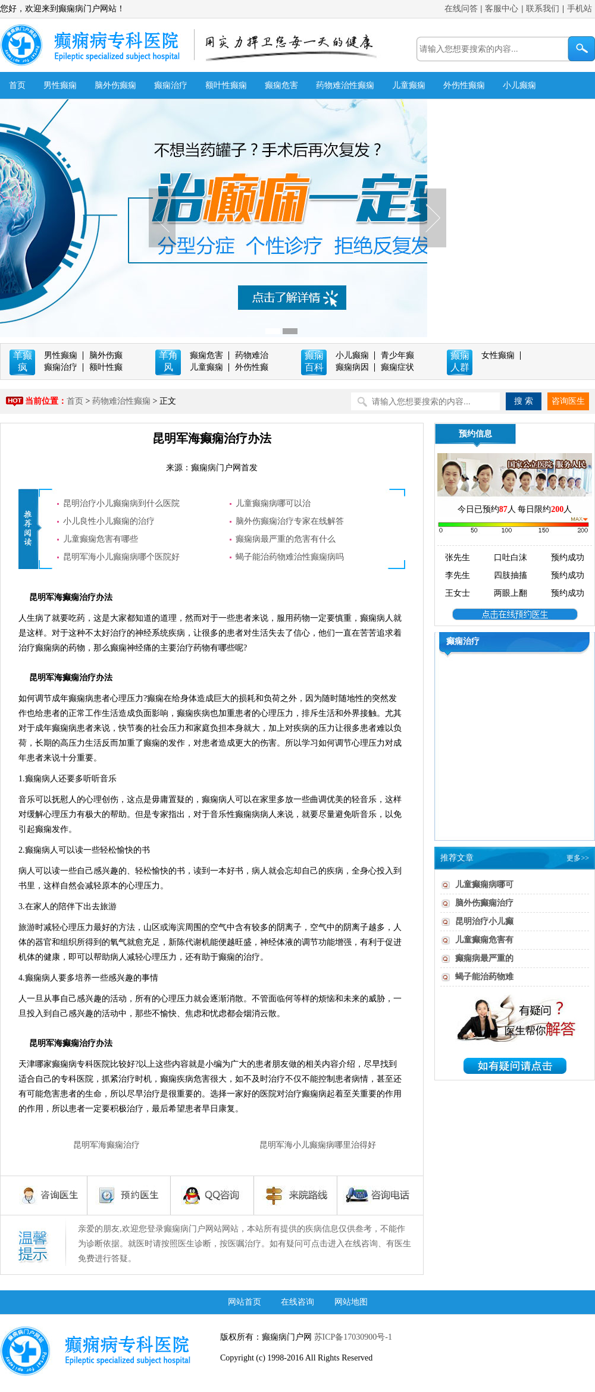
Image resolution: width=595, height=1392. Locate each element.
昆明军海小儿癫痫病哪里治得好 (317, 1144)
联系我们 (542, 8)
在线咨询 (297, 1301)
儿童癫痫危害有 (484, 939)
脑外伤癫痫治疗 (484, 902)
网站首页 (244, 1301)
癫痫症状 (397, 367)
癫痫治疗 (170, 85)
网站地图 (351, 1301)
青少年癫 (397, 355)
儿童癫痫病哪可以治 (273, 503)
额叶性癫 (106, 367)
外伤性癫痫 (464, 85)
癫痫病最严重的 (484, 958)
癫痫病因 (352, 367)
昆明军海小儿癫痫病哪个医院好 (121, 556)
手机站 (579, 8)
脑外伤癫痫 (115, 85)
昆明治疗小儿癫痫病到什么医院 (121, 503)
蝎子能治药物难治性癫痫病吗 (290, 556)
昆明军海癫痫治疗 (106, 1144)
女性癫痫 (498, 355)
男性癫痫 (60, 85)
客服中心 (501, 8)
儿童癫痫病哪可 (484, 884)
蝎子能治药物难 (484, 976)
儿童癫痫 (408, 85)
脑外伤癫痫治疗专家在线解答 (290, 521)
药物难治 (251, 355)
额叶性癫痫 (226, 85)
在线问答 (461, 8)
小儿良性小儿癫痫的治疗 (109, 521)
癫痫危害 (281, 85)
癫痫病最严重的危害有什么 (286, 539)
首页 (17, 85)
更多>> (577, 858)
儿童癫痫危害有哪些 (100, 539)
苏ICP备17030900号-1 (352, 1337)
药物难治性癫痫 (345, 85)
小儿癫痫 (519, 85)
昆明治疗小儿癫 (484, 921)
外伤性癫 (251, 367)
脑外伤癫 (106, 355)
